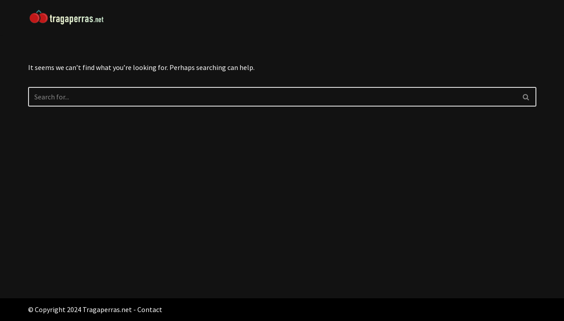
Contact (149, 309)
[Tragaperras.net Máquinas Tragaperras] (72, 17)
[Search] (272, 97)
